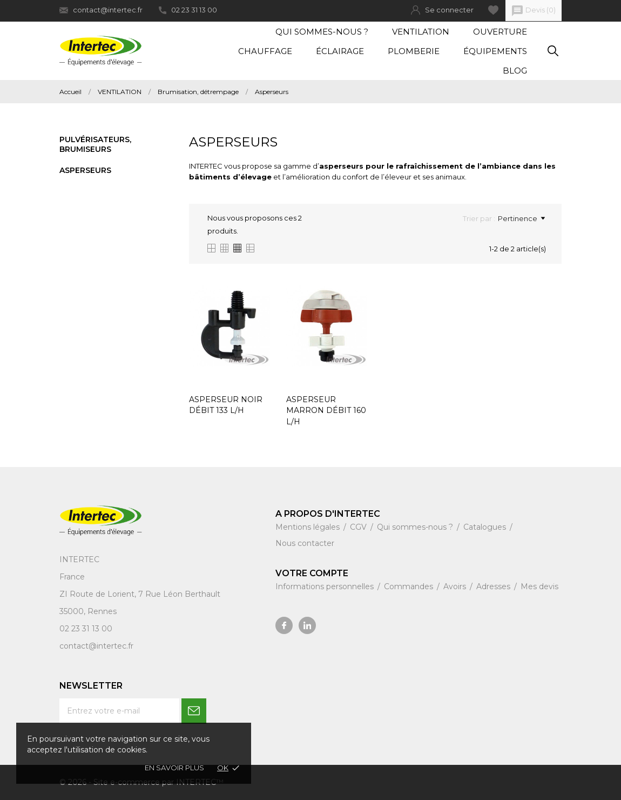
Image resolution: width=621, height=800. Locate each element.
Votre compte (311, 573)
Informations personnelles (325, 586)
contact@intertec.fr (101, 10)
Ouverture (500, 31)
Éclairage (340, 51)
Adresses (494, 586)
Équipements (495, 51)
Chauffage (265, 51)
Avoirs (455, 586)
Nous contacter (304, 543)
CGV (359, 527)
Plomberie (414, 51)
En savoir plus (174, 767)
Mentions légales (308, 527)
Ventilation (420, 31)
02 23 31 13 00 (188, 9)
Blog (515, 70)
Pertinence (521, 218)
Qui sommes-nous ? (321, 31)
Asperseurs (85, 170)
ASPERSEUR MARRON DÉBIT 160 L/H (326, 410)
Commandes (409, 586)
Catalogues (485, 527)
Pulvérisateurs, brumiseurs (95, 144)
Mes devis (539, 586)
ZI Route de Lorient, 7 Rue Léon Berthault (139, 594)
